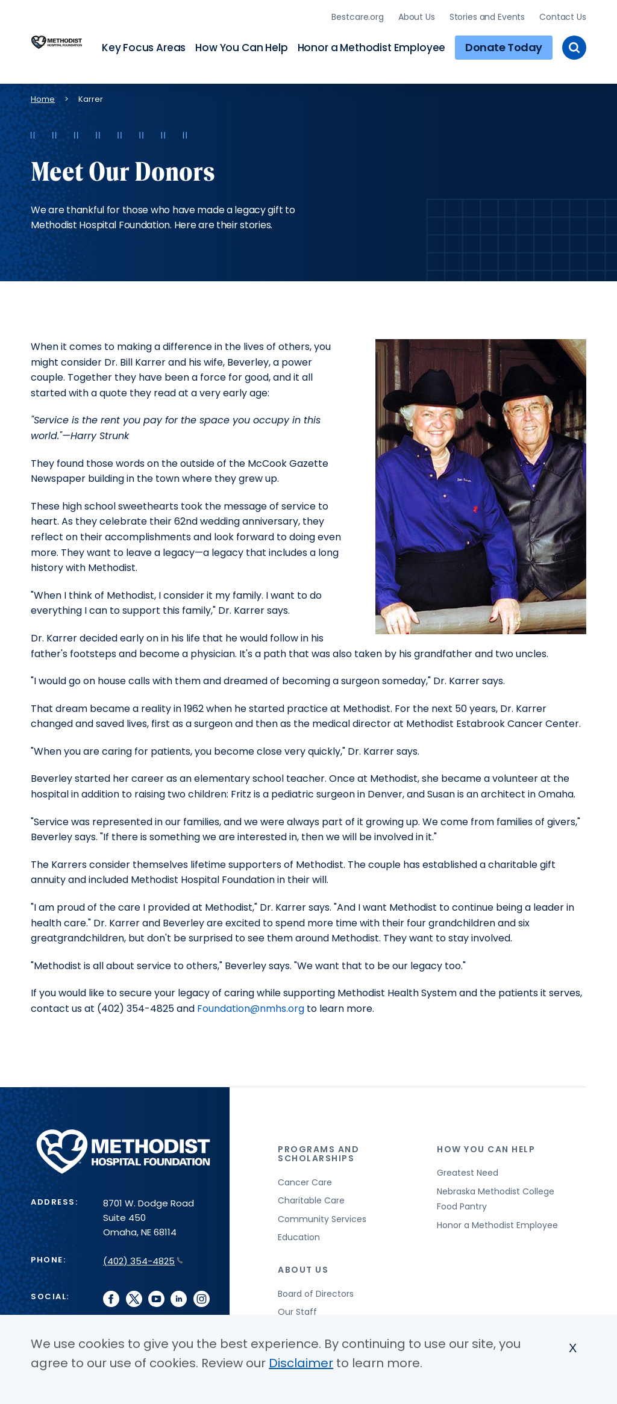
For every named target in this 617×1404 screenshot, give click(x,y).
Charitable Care (311, 1197)
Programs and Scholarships (318, 1150)
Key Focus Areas (144, 46)
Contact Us (562, 15)
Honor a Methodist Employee (372, 46)
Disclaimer (301, 1363)
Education (299, 1234)
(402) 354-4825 (143, 1258)
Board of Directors (316, 1290)
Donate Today (503, 45)
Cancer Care (305, 1179)
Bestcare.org (357, 15)
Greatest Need (467, 1170)
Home (43, 96)
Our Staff (297, 1309)
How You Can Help (241, 46)
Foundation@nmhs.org (250, 1005)
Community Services (322, 1215)
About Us (416, 15)
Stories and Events (487, 15)
